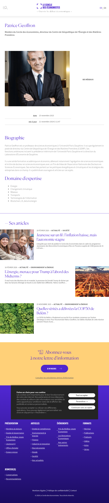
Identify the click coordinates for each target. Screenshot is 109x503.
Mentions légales (39, 491)
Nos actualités (38, 460)
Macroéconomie (38, 448)
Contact (73, 491)
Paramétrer (81, 401)
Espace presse (12, 452)
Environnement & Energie (39, 434)
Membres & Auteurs (14, 429)
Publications (89, 433)
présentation (11, 423)
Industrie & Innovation (41, 444)
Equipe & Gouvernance (15, 433)
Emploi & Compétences (41, 429)
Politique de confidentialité (58, 491)
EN (105, 8)
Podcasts (88, 437)
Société (35, 456)
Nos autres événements (63, 444)
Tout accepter (82, 395)
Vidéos (86, 441)
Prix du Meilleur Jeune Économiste (15, 438)
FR (101, 8)
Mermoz (87, 429)
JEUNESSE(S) (10, 469)
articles (35, 423)
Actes (86, 445)
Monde (34, 452)
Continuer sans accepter (81, 407)
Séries (86, 449)
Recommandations (13, 479)
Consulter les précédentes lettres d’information (54, 378)
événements (62, 423)
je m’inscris (51, 368)
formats (87, 423)
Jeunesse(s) (11, 444)
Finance (35, 440)
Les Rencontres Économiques (64, 437)
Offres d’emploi (12, 448)
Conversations (12, 475)
